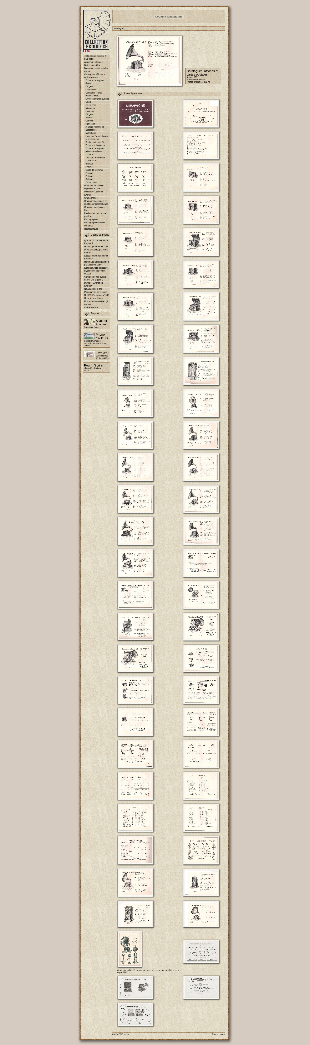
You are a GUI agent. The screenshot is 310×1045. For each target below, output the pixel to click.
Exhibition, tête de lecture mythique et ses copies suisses (96, 271)
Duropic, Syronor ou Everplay (93, 284)
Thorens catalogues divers (95, 82)
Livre (86, 210)
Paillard (89, 173)
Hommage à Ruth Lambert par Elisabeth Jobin (96, 263)
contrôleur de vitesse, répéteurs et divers (94, 187)
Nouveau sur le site (93, 289)
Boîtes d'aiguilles (92, 65)
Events (87, 195)
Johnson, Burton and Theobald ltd (95, 159)
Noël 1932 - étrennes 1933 (96, 295)
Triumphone (91, 182)
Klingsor (89, 86)
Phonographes (91, 219)
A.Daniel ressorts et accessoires (95, 128)
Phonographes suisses (94, 222)
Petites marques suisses (95, 292)
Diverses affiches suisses (97, 99)
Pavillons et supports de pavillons (95, 214)
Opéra (88, 102)
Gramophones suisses (94, 207)
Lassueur (90, 111)
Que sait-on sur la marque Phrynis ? (96, 242)
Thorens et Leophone (95, 145)
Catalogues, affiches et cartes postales (95, 75)
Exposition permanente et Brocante (96, 257)
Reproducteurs (91, 229)
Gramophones (90, 198)
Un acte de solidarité (93, 298)
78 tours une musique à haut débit (95, 57)
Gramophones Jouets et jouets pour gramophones (96, 202)
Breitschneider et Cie (95, 142)
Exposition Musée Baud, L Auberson (96, 303)
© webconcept (218, 1034)
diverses (89, 164)
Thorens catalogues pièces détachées (95, 150)
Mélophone (91, 133)
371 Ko (207, 82)
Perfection (90, 124)
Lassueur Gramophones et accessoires (97, 137)
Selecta (89, 117)
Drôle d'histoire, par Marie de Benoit (96, 251)
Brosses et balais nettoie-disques (96, 69)
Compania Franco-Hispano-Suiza (94, 94)
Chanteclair (91, 89)
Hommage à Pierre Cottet (96, 246)
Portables (88, 226)
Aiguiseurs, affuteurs (93, 62)
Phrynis (89, 167)
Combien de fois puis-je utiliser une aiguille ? (95, 278)
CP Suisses (91, 105)
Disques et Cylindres (93, 192)
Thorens (89, 154)
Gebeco (89, 121)
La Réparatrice (91, 307)
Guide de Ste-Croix (94, 170)
